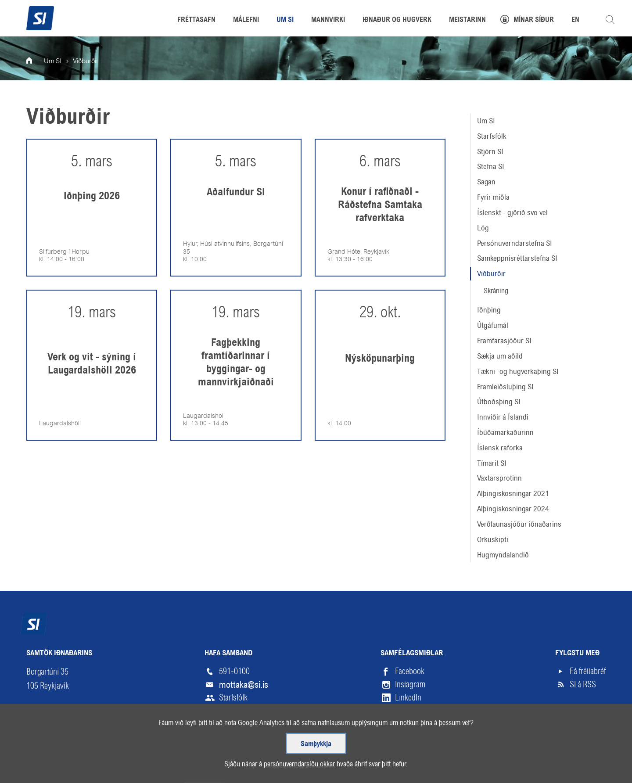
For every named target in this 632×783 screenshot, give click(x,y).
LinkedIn (408, 698)
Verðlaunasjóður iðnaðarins (519, 524)
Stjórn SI (490, 151)
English (157, 768)
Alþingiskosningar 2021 (513, 493)
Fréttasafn (196, 20)
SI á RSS (583, 684)
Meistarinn (467, 20)
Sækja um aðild (500, 356)
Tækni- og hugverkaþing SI (518, 371)
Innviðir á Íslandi (502, 417)
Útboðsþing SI (499, 401)
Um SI (486, 120)
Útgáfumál (492, 325)
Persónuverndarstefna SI (514, 243)
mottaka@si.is (243, 684)
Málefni (246, 20)
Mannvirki (328, 20)
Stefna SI (490, 166)
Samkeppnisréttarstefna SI (517, 258)
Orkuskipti (492, 539)
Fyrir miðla (493, 197)
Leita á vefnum (610, 20)
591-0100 (234, 671)
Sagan (486, 181)
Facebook (409, 671)
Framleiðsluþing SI (505, 386)
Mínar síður (534, 20)
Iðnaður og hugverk (397, 20)
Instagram (410, 684)
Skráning (496, 291)
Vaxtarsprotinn (499, 478)
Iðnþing (489, 309)
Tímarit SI (491, 463)
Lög (483, 227)
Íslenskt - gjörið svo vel (512, 212)
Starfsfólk (491, 136)
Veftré (36, 768)
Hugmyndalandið (503, 554)
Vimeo (404, 711)
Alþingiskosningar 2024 (513, 508)
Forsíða (35, 61)
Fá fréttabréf (588, 671)
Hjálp (120, 768)
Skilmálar (79, 768)
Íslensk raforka (500, 447)
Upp (585, 768)
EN (575, 20)
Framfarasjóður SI (504, 340)
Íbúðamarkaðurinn (505, 432)
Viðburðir (491, 273)
